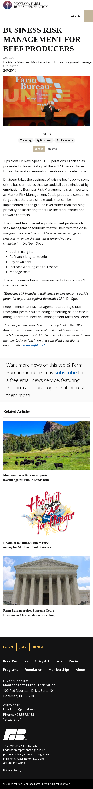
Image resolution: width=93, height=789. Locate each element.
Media (73, 661)
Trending (26, 140)
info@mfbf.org (24, 709)
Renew (38, 647)
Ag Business (44, 140)
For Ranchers (64, 140)
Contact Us (12, 720)
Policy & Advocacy (48, 661)
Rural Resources (15, 661)
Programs (10, 669)
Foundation (33, 669)
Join (23, 647)
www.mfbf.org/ (34, 345)
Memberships (59, 669)
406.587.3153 (24, 714)
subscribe (65, 372)
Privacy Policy (12, 770)
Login (8, 647)
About (81, 669)
